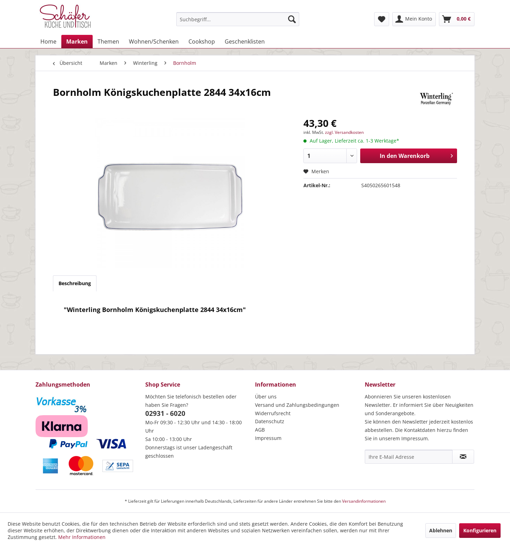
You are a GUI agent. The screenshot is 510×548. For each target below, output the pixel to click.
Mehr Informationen (82, 537)
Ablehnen (440, 530)
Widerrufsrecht (273, 413)
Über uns (266, 396)
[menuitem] (237, 19)
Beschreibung (75, 283)
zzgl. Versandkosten (344, 132)
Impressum (268, 438)
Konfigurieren (479, 530)
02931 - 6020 (165, 413)
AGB (260, 429)
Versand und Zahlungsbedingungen (297, 405)
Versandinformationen (364, 501)
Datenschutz (269, 421)
